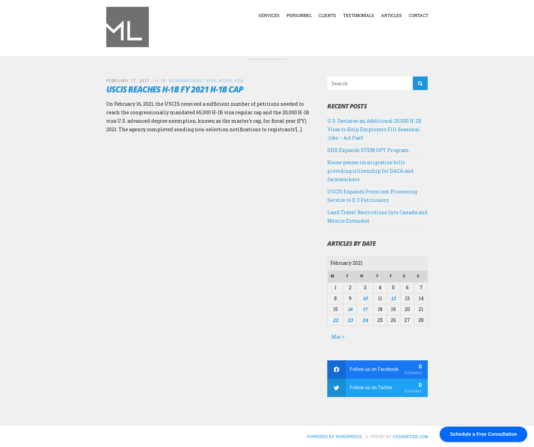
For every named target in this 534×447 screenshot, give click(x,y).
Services (269, 15)
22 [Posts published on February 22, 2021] (335, 320)
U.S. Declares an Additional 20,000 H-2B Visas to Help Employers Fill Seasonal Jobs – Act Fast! (374, 129)
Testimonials (358, 15)
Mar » (337, 336)
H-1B (160, 81)
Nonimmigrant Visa (192, 81)
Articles (391, 15)
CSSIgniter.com (410, 436)
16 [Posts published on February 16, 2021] (350, 309)
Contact (418, 15)
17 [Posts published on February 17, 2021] (365, 309)
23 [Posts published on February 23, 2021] (350, 320)
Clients (327, 15)
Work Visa (231, 81)
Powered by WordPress (334, 436)
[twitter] (377, 388)
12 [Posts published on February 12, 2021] (393, 298)
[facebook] (377, 369)
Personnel (299, 15)
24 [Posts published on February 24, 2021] (365, 320)
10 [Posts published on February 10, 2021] (365, 298)
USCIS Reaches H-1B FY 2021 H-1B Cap (174, 89)
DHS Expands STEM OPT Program (368, 150)
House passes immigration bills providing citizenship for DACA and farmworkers (370, 171)
